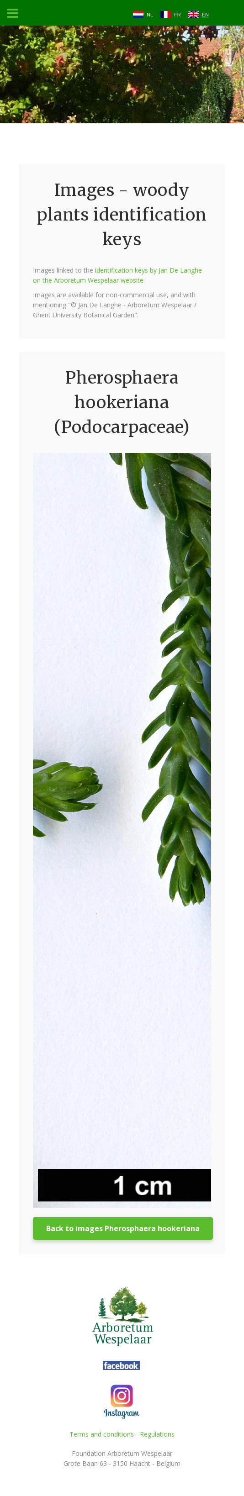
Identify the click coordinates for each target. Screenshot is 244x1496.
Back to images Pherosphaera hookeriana (123, 1228)
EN (205, 14)
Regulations (157, 1434)
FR (177, 14)
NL (150, 14)
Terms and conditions (101, 1434)
